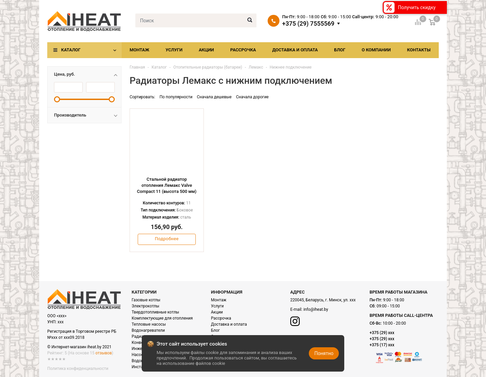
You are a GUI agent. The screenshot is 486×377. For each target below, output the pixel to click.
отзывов (104, 353)
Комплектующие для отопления (162, 318)
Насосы (139, 354)
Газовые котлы (146, 300)
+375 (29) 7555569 (308, 23)
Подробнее (167, 238)
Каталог (71, 49)
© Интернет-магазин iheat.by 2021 (79, 347)
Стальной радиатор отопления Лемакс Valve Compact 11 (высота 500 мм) (166, 185)
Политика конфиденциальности (77, 368)
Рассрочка (243, 49)
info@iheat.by (315, 309)
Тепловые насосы (149, 324)
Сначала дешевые (214, 97)
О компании (376, 49)
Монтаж (139, 49)
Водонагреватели (148, 330)
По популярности (176, 97)
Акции (206, 49)
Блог (340, 49)
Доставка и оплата (295, 49)
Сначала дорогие (252, 97)
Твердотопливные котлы (155, 312)
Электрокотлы (145, 306)
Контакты (419, 49)
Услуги (173, 49)
